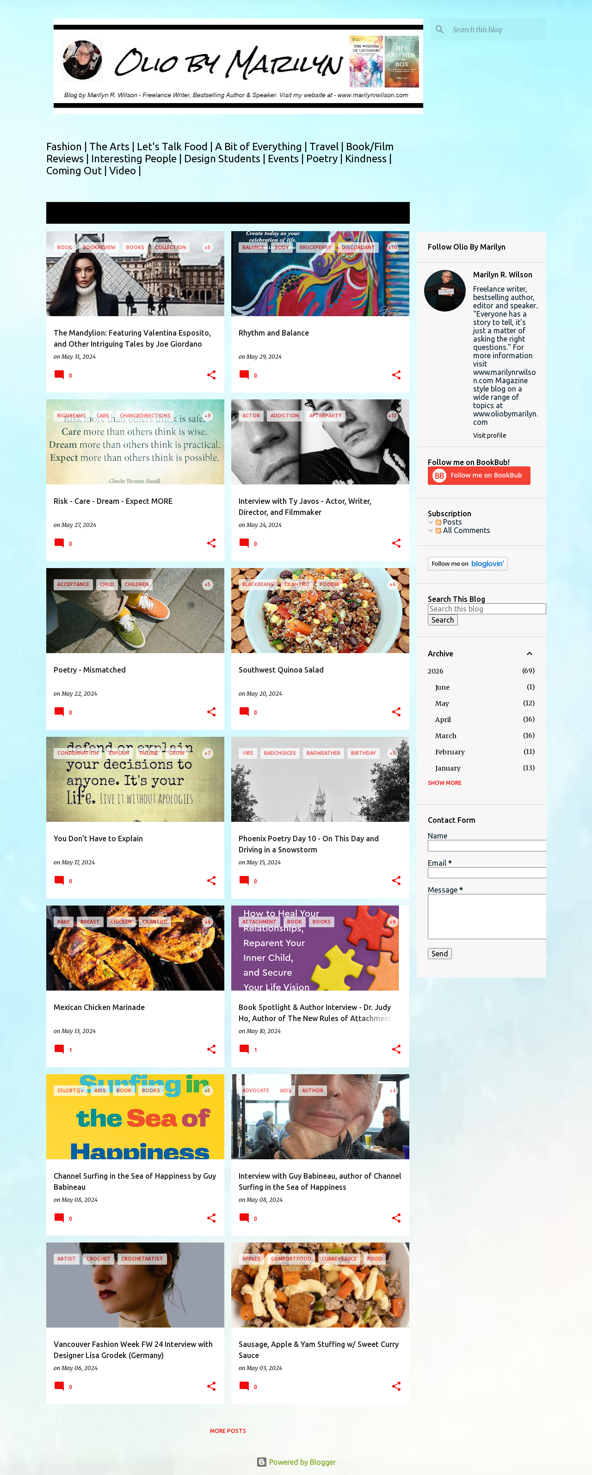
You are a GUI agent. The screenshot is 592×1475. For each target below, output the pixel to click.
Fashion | (67, 146)
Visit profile (489, 435)
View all (390, 214)
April (443, 720)
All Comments (463, 530)
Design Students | (226, 158)
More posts (228, 1431)
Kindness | (368, 158)
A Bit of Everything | (262, 146)
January (448, 768)
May (442, 703)
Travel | (327, 146)
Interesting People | (137, 158)
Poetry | (325, 158)
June (442, 687)
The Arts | (113, 146)
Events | (287, 158)
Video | (125, 170)
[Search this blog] (497, 29)
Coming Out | (77, 170)
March (445, 736)
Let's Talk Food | (176, 146)
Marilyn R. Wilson (502, 274)
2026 (436, 671)
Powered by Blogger (296, 1462)
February (450, 752)
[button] (211, 375)
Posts (449, 522)
